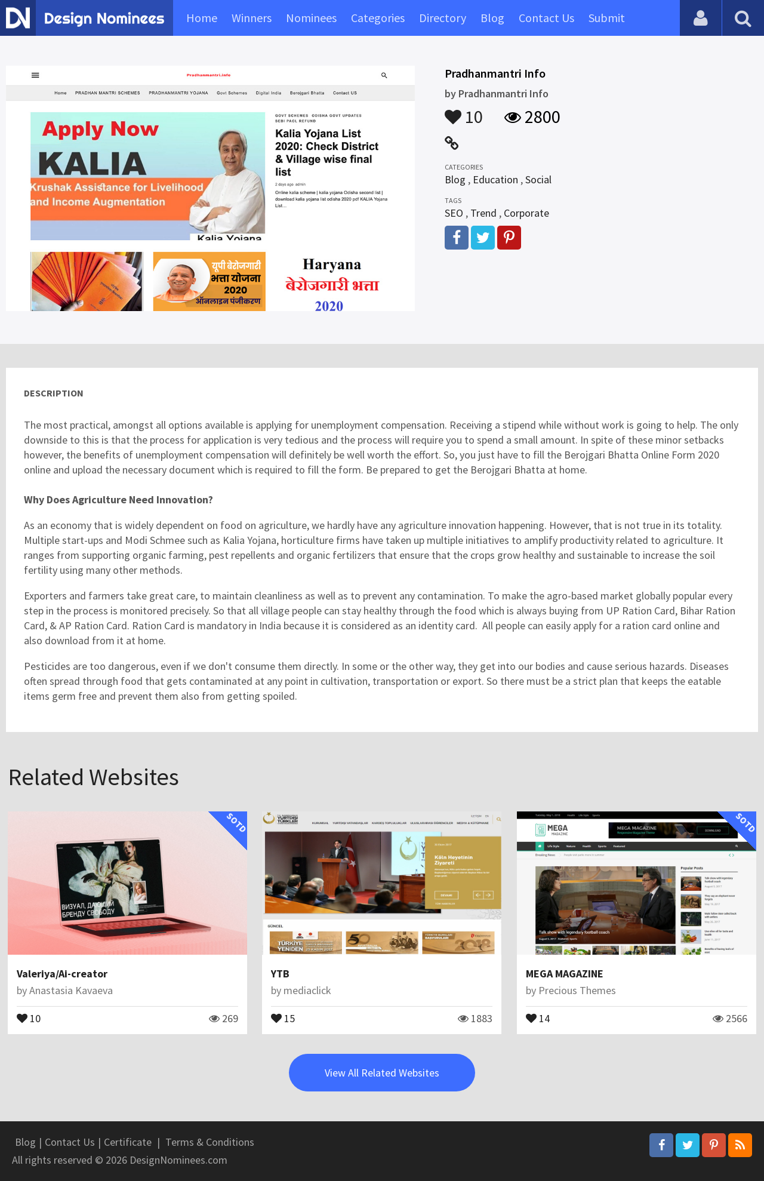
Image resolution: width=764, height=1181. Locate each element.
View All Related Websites (382, 1072)
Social (538, 179)
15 (283, 1017)
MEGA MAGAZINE (564, 973)
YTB (280, 973)
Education (495, 179)
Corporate (526, 213)
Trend (483, 213)
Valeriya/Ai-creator (62, 973)
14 (538, 1017)
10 (464, 111)
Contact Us (546, 17)
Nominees (311, 17)
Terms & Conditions (209, 1142)
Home (201, 17)
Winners (252, 17)
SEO (454, 213)
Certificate (128, 1142)
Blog (492, 17)
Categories (378, 17)
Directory (442, 17)
